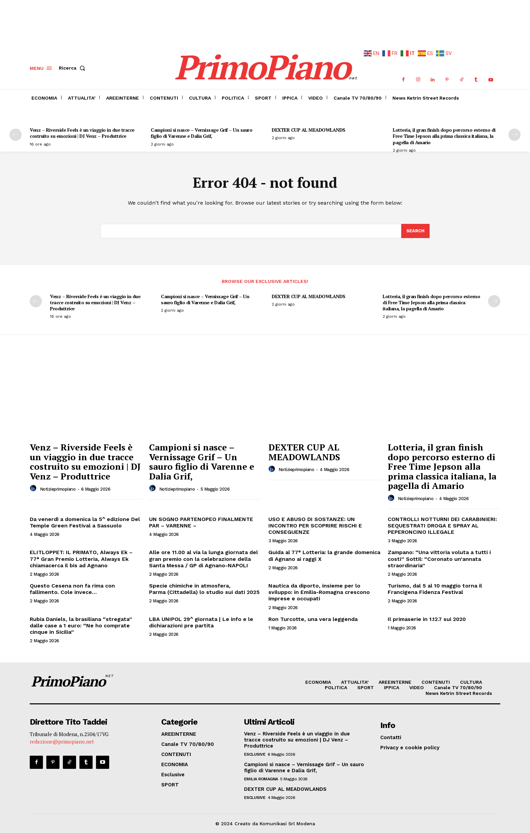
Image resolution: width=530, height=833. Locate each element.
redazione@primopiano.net (62, 741)
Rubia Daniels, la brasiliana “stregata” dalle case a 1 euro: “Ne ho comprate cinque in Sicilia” (81, 625)
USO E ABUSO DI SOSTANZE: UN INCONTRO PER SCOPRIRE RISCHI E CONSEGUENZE (315, 525)
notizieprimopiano (58, 489)
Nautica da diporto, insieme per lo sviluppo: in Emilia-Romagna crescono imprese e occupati (319, 592)
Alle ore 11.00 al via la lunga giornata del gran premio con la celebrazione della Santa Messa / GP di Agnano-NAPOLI (203, 558)
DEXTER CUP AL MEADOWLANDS (308, 130)
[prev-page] (15, 135)
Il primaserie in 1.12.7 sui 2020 (427, 619)
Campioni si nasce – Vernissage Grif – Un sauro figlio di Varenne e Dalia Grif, (201, 133)
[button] (73, 68)
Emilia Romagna (261, 779)
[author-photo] (34, 488)
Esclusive (255, 754)
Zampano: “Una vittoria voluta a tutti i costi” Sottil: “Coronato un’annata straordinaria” (439, 558)
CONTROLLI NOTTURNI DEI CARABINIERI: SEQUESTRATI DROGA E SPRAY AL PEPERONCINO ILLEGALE (442, 525)
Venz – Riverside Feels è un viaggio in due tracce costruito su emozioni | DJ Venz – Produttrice (82, 133)
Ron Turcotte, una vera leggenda (313, 619)
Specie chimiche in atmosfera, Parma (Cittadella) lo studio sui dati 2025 (204, 588)
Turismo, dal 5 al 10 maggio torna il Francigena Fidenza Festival (435, 588)
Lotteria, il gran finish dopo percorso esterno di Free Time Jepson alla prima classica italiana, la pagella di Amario (444, 136)
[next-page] (514, 135)
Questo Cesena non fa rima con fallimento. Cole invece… (72, 588)
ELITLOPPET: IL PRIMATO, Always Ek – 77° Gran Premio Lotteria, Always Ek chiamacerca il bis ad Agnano (81, 558)
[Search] (415, 231)
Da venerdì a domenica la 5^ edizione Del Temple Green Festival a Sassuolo (85, 522)
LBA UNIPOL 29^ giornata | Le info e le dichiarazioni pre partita (201, 622)
